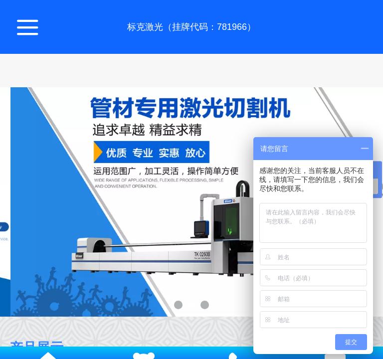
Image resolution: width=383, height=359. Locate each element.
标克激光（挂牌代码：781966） (191, 27)
